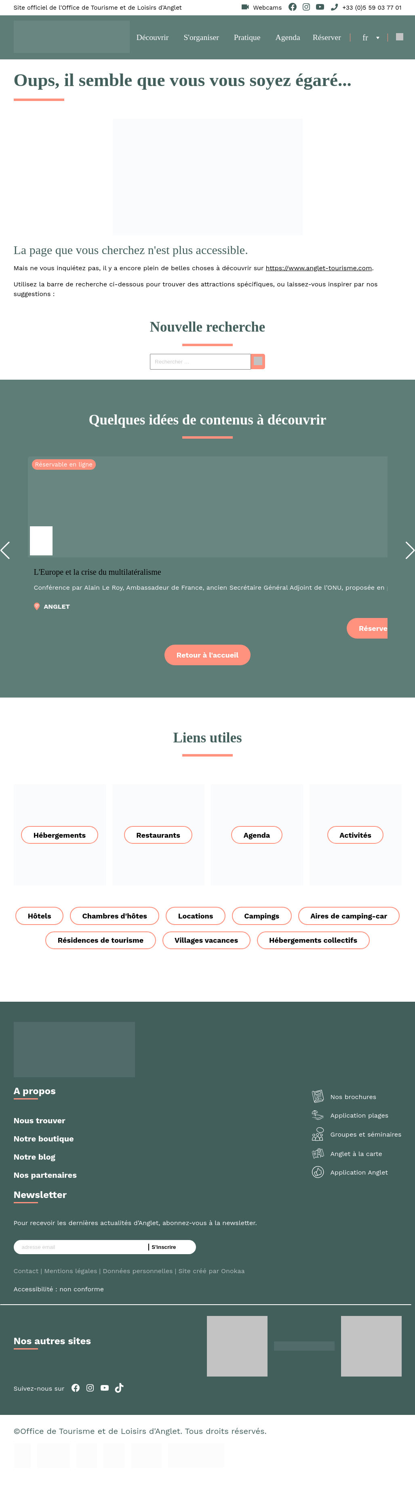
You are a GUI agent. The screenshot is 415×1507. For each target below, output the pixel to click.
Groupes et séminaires (366, 1164)
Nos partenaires (45, 1204)
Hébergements (60, 839)
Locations (250, 920)
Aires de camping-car (100, 945)
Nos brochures (354, 1126)
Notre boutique (44, 1168)
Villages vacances (321, 945)
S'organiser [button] (201, 39)
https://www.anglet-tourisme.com (319, 272)
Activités (355, 839)
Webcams (267, 7)
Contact (26, 1300)
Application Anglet (359, 1202)
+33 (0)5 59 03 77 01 (371, 7)
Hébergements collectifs (207, 969)
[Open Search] (398, 40)
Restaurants (158, 839)
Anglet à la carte (356, 1183)
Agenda (286, 39)
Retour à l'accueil (207, 659)
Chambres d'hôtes (167, 920)
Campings (317, 920)
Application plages (360, 1145)
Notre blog (34, 1186)
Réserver (324, 39)
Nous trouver (39, 1149)
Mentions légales (70, 1300)
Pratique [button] (246, 39)
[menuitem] (369, 40)
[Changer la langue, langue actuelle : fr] (369, 40)
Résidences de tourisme (214, 945)
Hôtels (91, 920)
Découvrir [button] (153, 39)
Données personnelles (138, 1300)
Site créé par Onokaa (211, 1300)
